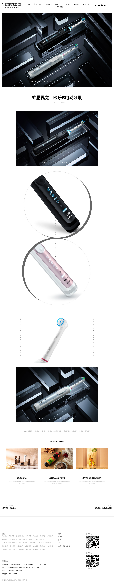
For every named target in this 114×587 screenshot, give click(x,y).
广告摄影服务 (66, 434)
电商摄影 (49, 4)
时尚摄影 (87, 434)
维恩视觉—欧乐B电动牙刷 (103, 511)
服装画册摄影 (20, 539)
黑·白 (59, 543)
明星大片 (58, 4)
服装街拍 (43, 539)
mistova (61, 546)
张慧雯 (60, 540)
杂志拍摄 (41, 546)
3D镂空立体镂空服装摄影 (9, 546)
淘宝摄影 (36, 434)
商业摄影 (30, 434)
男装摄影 (28, 552)
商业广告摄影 (38, 4)
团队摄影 (13, 549)
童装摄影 (31, 542)
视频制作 (43, 549)
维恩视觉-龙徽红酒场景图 (57, 481)
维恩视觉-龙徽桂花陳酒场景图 (92, 481)
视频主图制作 (23, 542)
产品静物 (67, 4)
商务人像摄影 (23, 546)
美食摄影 (21, 552)
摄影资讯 (86, 4)
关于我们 (60, 7)
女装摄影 (35, 549)
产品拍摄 (43, 434)
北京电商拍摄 (57, 434)
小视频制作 (5, 549)
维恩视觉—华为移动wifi (10, 511)
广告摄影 (49, 434)
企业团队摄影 (13, 552)
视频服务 (77, 4)
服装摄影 (28, 539)
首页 (29, 4)
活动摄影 (20, 549)
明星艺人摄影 (40, 542)
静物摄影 (74, 434)
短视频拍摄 (28, 549)
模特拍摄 (50, 549)
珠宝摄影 (4, 542)
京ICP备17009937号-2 (19, 583)
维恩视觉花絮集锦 (64, 549)
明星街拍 (43, 552)
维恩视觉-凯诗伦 (22, 481)
